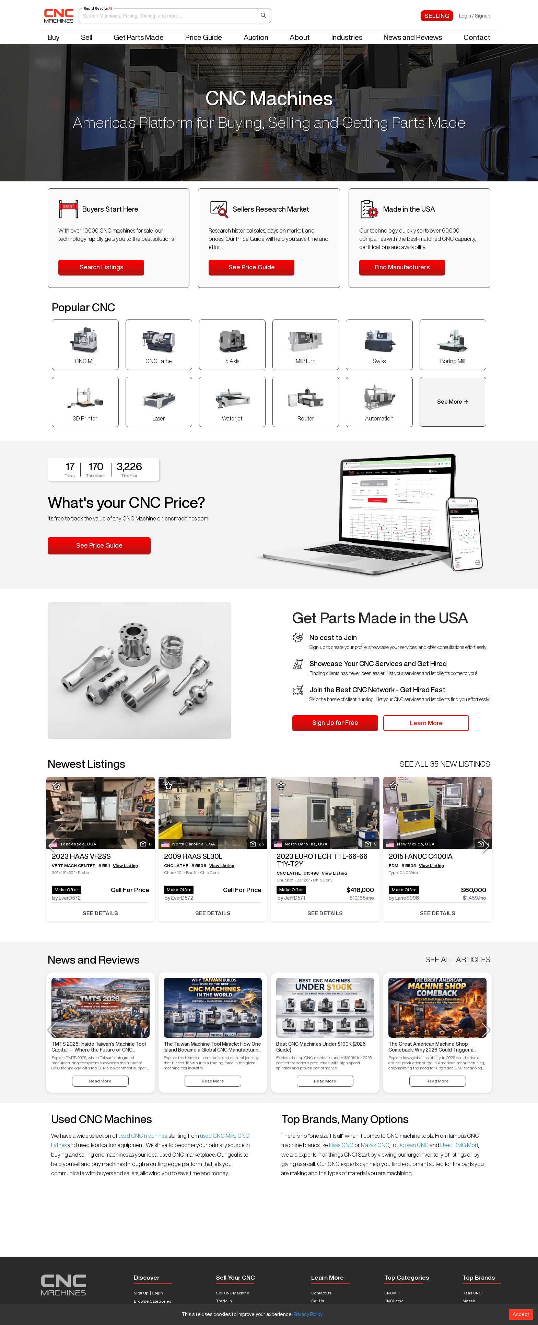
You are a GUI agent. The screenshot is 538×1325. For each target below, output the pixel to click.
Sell (86, 37)
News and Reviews (413, 37)
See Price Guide (252, 267)
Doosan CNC (413, 1145)
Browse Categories (153, 1301)
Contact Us (321, 1293)
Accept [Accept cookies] (521, 1314)
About (300, 37)
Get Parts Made (139, 37)
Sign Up (141, 1293)
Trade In (224, 1301)
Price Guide (203, 37)
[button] (175, 16)
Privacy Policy (308, 1314)
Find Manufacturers (402, 267)
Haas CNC (341, 1145)
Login (157, 1293)
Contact (477, 37)
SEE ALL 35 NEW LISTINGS (445, 764)
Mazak (469, 1301)
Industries (346, 37)
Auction (256, 37)
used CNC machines (142, 1135)
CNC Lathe (394, 1301)
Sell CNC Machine (232, 1293)
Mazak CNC (374, 1145)
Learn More (426, 723)
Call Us (317, 1301)
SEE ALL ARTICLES (457, 959)
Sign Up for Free (335, 722)
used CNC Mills (217, 1135)
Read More (100, 1081)
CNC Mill (392, 1293)
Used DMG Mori (458, 1145)
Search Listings (101, 267)
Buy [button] (53, 37)
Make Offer (69, 886)
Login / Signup (474, 15)
